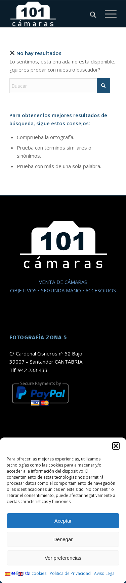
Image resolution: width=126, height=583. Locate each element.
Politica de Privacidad (70, 573)
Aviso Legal (105, 573)
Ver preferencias (63, 558)
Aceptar (63, 521)
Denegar (63, 539)
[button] (116, 446)
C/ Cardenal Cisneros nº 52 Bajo (45, 353)
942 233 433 (33, 370)
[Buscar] (59, 85)
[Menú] (107, 13)
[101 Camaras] (52, 13)
